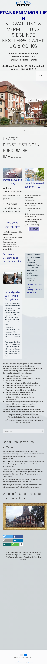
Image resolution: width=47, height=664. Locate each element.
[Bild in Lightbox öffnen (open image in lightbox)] (12, 173)
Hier (4, 232)
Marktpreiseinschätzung (15, 392)
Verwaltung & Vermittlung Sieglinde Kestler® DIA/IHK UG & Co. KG (23, 29)
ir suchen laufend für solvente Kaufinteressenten (12, 208)
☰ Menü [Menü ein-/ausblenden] (42, 75)
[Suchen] (42, 431)
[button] (34, 229)
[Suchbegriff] (23, 431)
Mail (6, 356)
